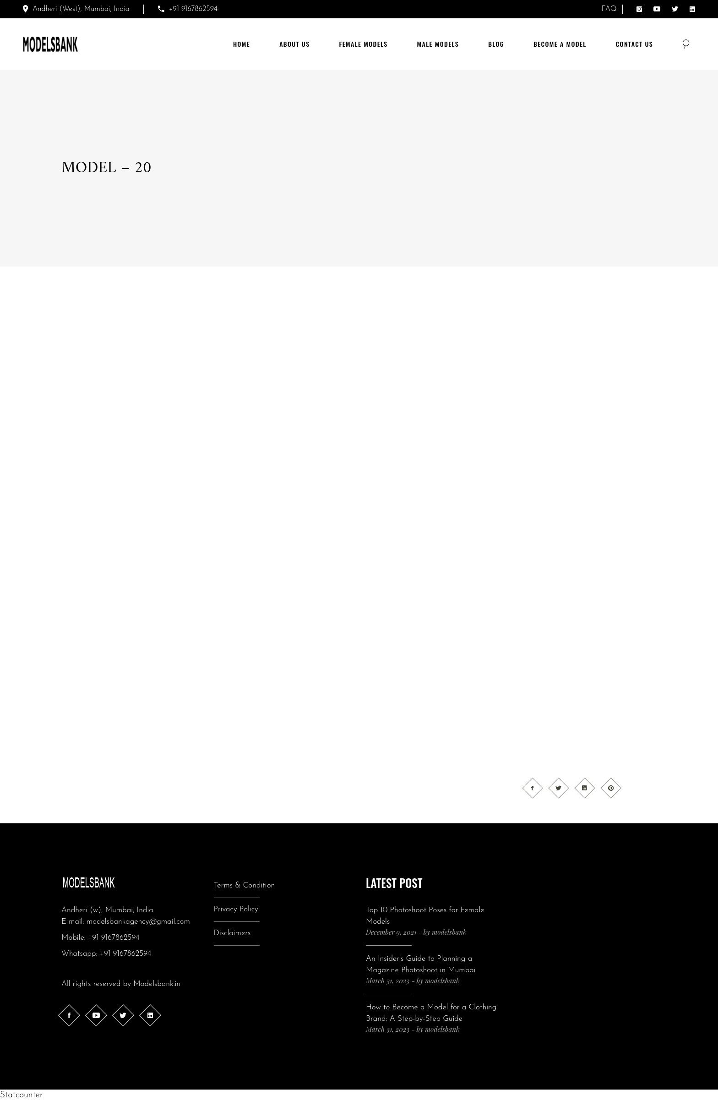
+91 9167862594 (114, 938)
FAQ (609, 9)
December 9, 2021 (391, 932)
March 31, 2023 (387, 980)
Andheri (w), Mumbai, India (107, 910)
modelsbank (449, 932)
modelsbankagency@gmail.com (138, 922)
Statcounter (21, 1095)
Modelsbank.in (156, 984)
